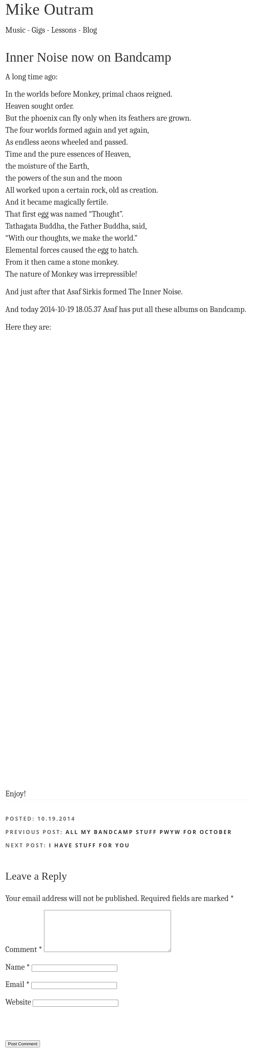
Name (17, 975)
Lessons (64, 30)
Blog (90, 30)
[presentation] (56, 1035)
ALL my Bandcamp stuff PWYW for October (149, 832)
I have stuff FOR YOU (89, 845)
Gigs (38, 30)
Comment (23, 957)
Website (18, 1010)
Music (15, 30)
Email (17, 992)
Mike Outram (49, 9)
